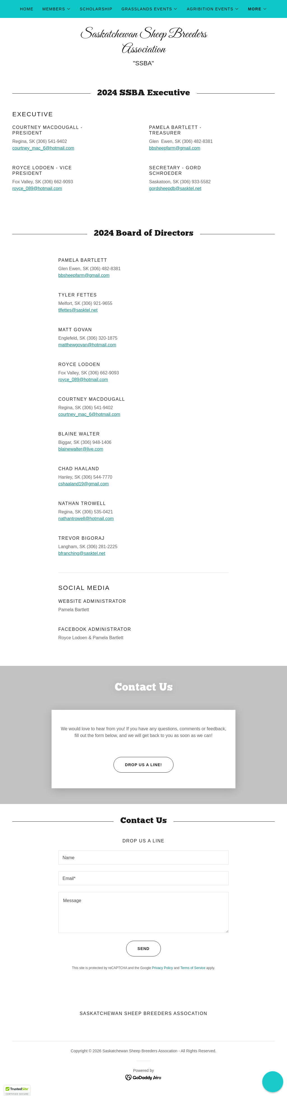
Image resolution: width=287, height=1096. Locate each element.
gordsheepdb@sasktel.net (175, 188)
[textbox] (143, 837)
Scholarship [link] (96, 9)
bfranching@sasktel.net (81, 553)
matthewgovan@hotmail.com (87, 344)
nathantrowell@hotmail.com (86, 518)
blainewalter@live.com (80, 449)
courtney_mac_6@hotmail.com (43, 148)
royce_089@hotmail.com (37, 188)
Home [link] (26, 9)
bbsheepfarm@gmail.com (174, 148)
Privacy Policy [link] (162, 948)
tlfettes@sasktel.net (78, 310)
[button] (56, 9)
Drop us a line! (138, 744)
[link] (143, 50)
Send (138, 928)
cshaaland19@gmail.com (83, 483)
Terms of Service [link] (192, 948)
